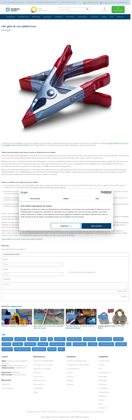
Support (70, 373)
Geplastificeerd (104, 373)
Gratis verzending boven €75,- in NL (13, 2)
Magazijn (70, 380)
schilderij (92, 344)
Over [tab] (97, 198)
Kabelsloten (94, 17)
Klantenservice (38, 384)
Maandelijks (30, 344)
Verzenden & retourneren (42, 365)
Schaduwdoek (79, 344)
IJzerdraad (58, 17)
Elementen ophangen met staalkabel (14, 326)
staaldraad (121, 344)
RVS (100, 369)
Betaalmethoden (39, 380)
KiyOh (53, 417)
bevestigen (20, 339)
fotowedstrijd (89, 339)
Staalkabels (11, 17)
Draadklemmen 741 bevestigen (78, 365)
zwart (61, 349)
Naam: (6, 259)
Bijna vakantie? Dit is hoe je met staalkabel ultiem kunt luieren (48, 327)
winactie (52, 349)
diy (50, 339)
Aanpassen (65, 226)
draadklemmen (74, 339)
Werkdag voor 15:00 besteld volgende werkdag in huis (42, 2)
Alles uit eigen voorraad (68, 2)
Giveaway (118, 339)
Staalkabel (7, 349)
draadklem (60, 339)
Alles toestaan (96, 226)
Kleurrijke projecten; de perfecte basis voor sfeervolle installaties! (80, 327)
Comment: (7, 279)
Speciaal (70, 376)
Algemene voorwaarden (42, 369)
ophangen (43, 344)
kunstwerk (18, 344)
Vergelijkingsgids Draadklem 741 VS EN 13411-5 (111, 327)
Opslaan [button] (124, 296)
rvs (69, 344)
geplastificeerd (104, 339)
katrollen (6, 344)
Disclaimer (37, 373)
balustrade (7, 339)
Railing (104, 17)
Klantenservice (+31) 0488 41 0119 (116, 2)
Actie (111, 17)
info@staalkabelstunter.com (17, 366)
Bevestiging (36, 17)
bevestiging (33, 339)
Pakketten (120, 17)
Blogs (35, 392)
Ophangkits (47, 17)
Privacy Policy (38, 376)
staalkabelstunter (22, 349)
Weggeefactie (39, 349)
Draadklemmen (23, 17)
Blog (43, 339)
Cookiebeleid (38, 388)
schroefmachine (106, 344)
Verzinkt (102, 365)
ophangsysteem (57, 344)
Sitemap (70, 384)
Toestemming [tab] (35, 198)
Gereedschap (82, 17)
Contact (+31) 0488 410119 (43, 361)
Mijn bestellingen (8, 388)
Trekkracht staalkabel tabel (77, 361)
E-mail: (6, 269)
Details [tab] (66, 198)
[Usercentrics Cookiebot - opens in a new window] (102, 192)
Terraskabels (70, 17)
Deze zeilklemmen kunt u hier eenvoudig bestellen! (22, 239)
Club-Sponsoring (73, 369)
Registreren (6, 384)
